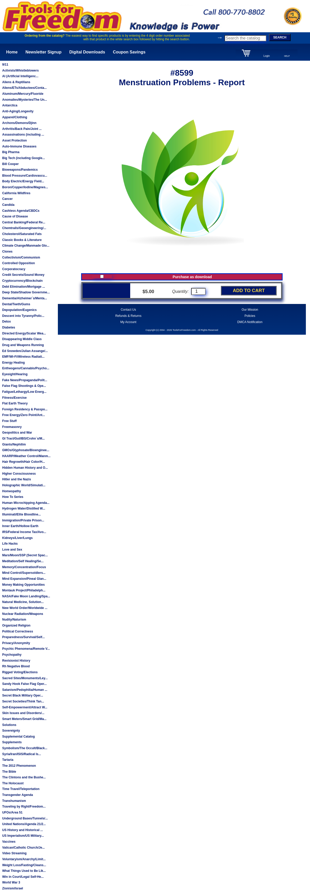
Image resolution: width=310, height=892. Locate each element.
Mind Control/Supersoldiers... (23, 573)
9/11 (5, 64)
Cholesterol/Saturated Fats (22, 234)
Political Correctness (17, 631)
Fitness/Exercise (14, 398)
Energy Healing (13, 362)
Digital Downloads (87, 52)
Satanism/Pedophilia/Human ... (24, 690)
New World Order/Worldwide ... (24, 608)
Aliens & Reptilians (16, 82)
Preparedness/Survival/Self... (23, 637)
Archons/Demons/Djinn (19, 123)
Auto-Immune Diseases (19, 146)
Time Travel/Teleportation (20, 789)
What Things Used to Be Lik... (24, 871)
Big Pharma (10, 152)
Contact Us (128, 309)
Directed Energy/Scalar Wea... (24, 333)
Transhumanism (14, 801)
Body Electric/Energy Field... (23, 181)
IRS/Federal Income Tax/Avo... (24, 532)
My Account (128, 322)
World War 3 (11, 882)
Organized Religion (16, 625)
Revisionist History (16, 660)
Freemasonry (11, 427)
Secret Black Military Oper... (22, 695)
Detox (6, 321)
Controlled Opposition (18, 263)
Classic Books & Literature (22, 240)
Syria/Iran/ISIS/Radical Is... (21, 754)
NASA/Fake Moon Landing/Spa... (26, 596)
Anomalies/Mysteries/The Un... (24, 99)
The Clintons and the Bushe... (24, 777)
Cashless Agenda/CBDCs (20, 211)
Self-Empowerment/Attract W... (24, 707)
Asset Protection (14, 140)
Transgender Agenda (17, 795)
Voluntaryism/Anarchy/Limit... (23, 859)
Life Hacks (10, 543)
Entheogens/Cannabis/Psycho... (25, 368)
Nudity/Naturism (14, 619)
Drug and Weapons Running (23, 345)
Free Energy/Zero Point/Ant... (23, 415)
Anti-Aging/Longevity (17, 111)
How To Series (12, 497)
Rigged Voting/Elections (19, 672)
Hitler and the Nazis (16, 479)
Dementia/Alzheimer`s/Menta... (24, 298)
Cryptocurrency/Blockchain (22, 281)
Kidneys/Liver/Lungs (17, 538)
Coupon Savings (129, 52)
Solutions (9, 725)
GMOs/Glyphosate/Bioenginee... (25, 450)
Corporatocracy (13, 269)
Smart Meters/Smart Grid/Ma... (24, 719)
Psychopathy (11, 654)
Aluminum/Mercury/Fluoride (22, 94)
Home (12, 52)
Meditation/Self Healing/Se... (22, 561)
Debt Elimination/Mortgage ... (23, 286)
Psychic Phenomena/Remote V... (26, 649)
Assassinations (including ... (23, 134)
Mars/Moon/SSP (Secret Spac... (25, 555)
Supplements (11, 742)
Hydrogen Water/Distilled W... (23, 508)
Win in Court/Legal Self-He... (23, 877)
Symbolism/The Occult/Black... (24, 748)
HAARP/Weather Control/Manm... (26, 456)
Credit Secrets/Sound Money (23, 275)
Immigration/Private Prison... (23, 520)
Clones (7, 251)
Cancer (7, 199)
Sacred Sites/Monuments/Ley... (25, 678)
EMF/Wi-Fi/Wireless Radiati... (23, 356)
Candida (8, 205)
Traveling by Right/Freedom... (23, 806)
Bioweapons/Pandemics (19, 169)
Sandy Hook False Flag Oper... (24, 684)
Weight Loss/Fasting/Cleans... (24, 865)
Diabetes (8, 327)
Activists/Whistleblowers (20, 70)
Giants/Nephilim (14, 444)
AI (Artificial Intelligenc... (20, 76)
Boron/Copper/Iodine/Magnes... (25, 187)
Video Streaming (14, 853)
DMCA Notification (249, 322)
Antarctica (9, 105)
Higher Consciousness (19, 473)
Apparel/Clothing (14, 117)
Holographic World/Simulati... (23, 485)
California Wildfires (16, 193)
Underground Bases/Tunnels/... (25, 818)
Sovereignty (11, 730)
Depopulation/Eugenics (19, 310)
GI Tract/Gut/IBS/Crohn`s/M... (23, 438)
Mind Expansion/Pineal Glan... (24, 579)
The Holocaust (13, 783)
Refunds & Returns (128, 316)
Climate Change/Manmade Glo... (25, 245)
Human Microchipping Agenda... (25, 503)
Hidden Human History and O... (25, 468)
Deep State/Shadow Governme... (26, 292)
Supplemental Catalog (18, 736)
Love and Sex (12, 549)
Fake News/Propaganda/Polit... (24, 380)
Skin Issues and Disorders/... (23, 713)
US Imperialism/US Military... (23, 836)
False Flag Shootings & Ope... (24, 386)
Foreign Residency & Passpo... (24, 409)
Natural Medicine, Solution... (23, 602)
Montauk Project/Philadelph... (23, 590)
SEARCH (279, 37)
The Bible (9, 771)
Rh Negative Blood (16, 666)
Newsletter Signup (43, 52)
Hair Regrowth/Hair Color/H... (23, 462)
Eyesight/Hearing (14, 374)
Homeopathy (11, 491)
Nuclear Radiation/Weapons (22, 614)
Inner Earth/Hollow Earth (20, 526)
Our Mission (250, 309)
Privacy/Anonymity (16, 643)
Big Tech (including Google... (23, 158)
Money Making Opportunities (23, 584)
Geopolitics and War (17, 432)
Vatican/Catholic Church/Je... (23, 847)
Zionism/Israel (12, 888)
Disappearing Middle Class (22, 339)
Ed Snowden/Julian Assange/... (25, 351)
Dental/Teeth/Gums (16, 304)
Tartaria (7, 760)
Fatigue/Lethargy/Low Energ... (24, 392)
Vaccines (8, 841)
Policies (250, 316)
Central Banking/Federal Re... (23, 222)
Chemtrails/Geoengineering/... (24, 228)
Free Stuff (9, 421)
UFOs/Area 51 (12, 812)
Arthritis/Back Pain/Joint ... (22, 129)
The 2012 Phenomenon (19, 766)
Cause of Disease (15, 216)
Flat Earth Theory (15, 403)
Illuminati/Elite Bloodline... (21, 514)
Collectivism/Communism (21, 257)
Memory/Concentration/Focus (24, 567)
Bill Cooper (10, 164)
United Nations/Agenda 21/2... (24, 824)
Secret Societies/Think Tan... (23, 701)
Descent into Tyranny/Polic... (23, 316)
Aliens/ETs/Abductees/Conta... (24, 88)
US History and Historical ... (22, 830)
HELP (287, 56)
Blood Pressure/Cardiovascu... (24, 175)
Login (267, 55)
